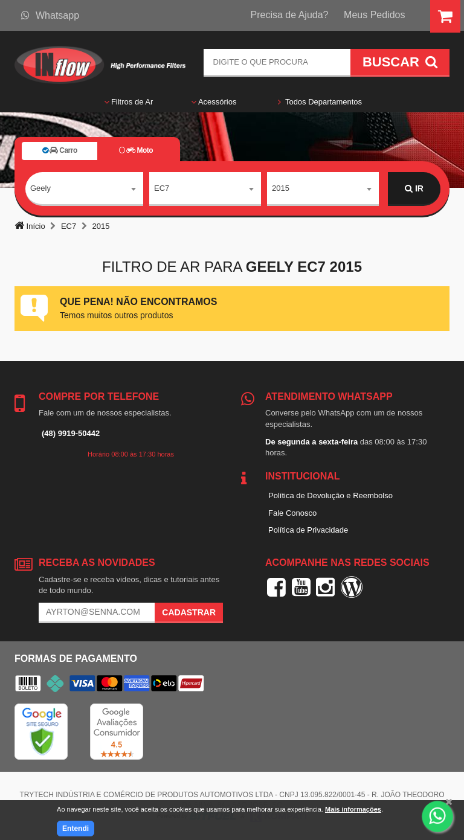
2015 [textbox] (280, 188)
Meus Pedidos (374, 15)
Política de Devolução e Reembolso (330, 495)
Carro (59, 150)
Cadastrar (189, 612)
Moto (136, 150)
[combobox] (84, 189)
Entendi (75, 828)
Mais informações (353, 809)
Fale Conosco (292, 513)
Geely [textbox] (40, 188)
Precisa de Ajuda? (290, 15)
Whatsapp (50, 15)
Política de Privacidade (308, 529)
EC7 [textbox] (161, 188)
